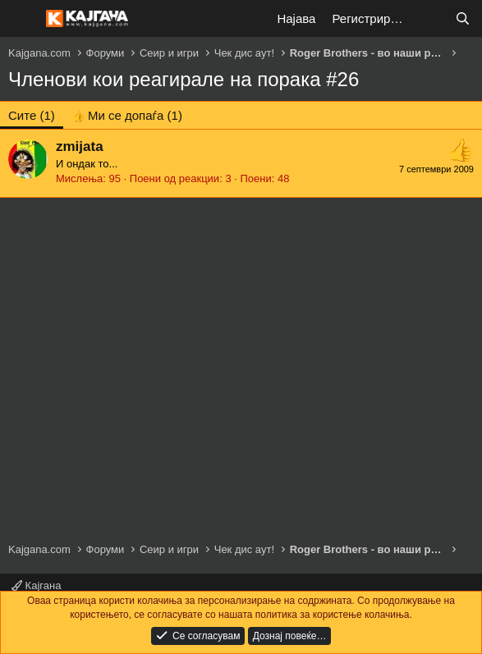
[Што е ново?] (430, 18)
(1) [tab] (31, 115)
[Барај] (463, 18)
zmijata (79, 146)
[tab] (127, 115)
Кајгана (36, 585)
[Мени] (22, 18)
